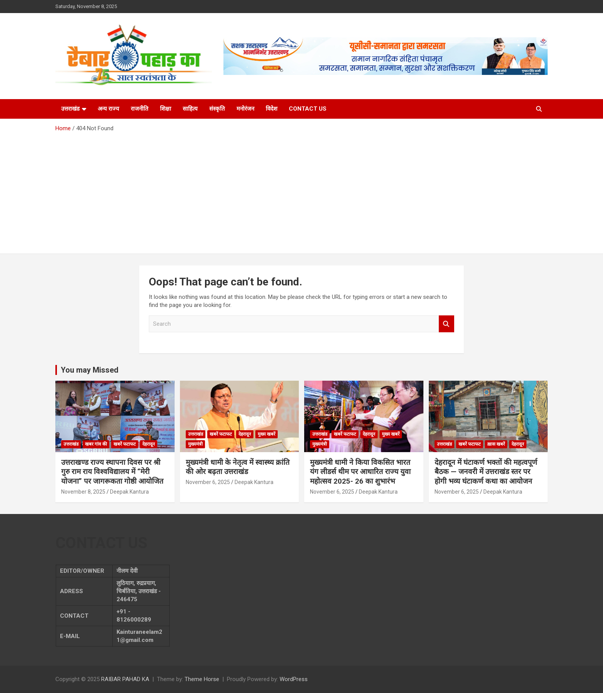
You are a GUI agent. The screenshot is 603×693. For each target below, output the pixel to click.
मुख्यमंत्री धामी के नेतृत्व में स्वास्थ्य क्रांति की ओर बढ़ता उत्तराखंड (238, 467)
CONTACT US (307, 108)
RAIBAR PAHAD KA (125, 679)
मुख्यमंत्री (195, 444)
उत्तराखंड (70, 108)
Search (446, 324)
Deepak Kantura (129, 492)
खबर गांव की (96, 444)
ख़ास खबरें (496, 444)
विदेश (271, 108)
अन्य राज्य (108, 108)
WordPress (294, 679)
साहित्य (190, 108)
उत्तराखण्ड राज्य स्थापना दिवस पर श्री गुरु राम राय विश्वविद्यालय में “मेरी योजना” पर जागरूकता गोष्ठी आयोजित (112, 472)
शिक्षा (165, 108)
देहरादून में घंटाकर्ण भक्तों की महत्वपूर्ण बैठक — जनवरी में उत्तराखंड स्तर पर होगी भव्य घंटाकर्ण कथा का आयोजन (486, 472)
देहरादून (148, 444)
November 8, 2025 (83, 492)
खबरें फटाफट (124, 444)
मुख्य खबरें (266, 434)
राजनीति (139, 108)
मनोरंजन (245, 108)
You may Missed (89, 370)
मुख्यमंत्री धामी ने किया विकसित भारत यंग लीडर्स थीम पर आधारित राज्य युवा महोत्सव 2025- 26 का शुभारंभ (360, 472)
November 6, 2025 (208, 482)
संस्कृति (217, 108)
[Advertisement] (301, 190)
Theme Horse (202, 679)
